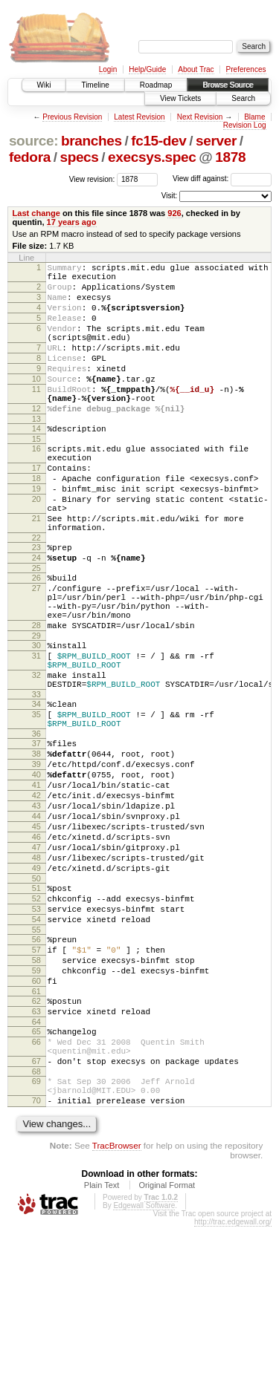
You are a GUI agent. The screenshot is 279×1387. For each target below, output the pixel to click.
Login (108, 69)
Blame (254, 117)
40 (36, 872)
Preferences (246, 69)
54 (36, 1046)
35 (36, 801)
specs (79, 157)
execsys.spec (152, 157)
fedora (30, 157)
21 (36, 569)
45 (36, 935)
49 (36, 986)
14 (36, 461)
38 (36, 847)
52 (36, 1020)
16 (36, 484)
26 (36, 637)
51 (36, 1008)
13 (36, 452)
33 (36, 778)
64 (36, 1166)
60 (36, 1119)
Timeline (95, 85)
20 (36, 545)
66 (36, 1188)
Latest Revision (139, 117)
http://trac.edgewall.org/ (233, 1382)
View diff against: (222, 178)
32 (36, 755)
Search (243, 98)
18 (36, 520)
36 (36, 824)
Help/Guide (147, 69)
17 (36, 507)
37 (36, 834)
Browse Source (227, 85)
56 (36, 1068)
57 (36, 1081)
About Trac (196, 69)
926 (174, 213)
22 (36, 593)
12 (36, 439)
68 (36, 1225)
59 (36, 1106)
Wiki (44, 85)
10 (36, 403)
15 (36, 474)
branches (91, 141)
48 (36, 973)
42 (36, 897)
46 (36, 948)
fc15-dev (158, 141)
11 (36, 415)
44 (36, 922)
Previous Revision (72, 117)
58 (36, 1093)
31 (36, 731)
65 (36, 1176)
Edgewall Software (144, 1366)
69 (36, 1234)
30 (36, 718)
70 (36, 1258)
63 (36, 1153)
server (216, 141)
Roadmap (156, 85)
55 (36, 1058)
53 (36, 1033)
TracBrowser (116, 1306)
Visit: (169, 196)
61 (36, 1131)
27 (36, 650)
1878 (230, 157)
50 (36, 998)
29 (36, 709)
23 (36, 602)
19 (36, 533)
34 (36, 788)
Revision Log (244, 125)
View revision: (92, 178)
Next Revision (200, 117)
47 (36, 960)
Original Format (166, 1345)
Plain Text (102, 1345)
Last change (36, 213)
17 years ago (72, 222)
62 (36, 1141)
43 (36, 910)
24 (36, 615)
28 (36, 696)
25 (36, 628)
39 (36, 859)
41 (36, 885)
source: (33, 141)
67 (36, 1212)
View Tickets (180, 98)
